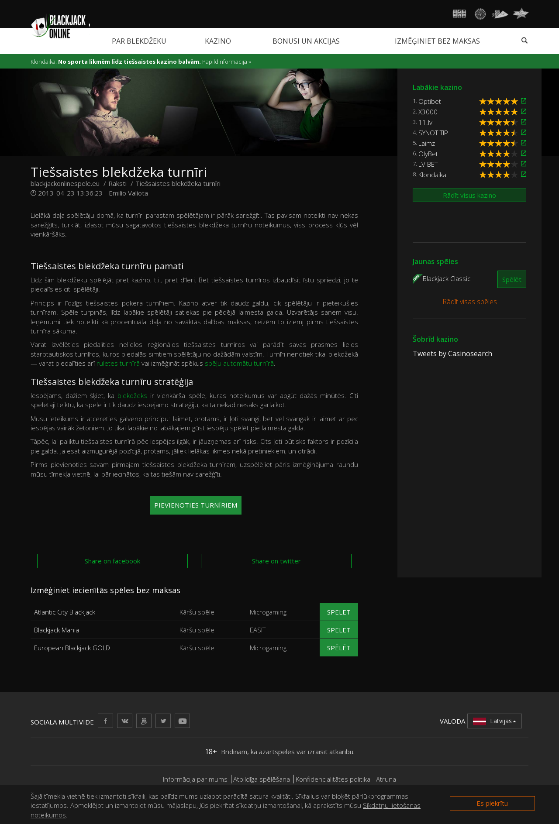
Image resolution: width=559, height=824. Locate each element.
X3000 (428, 112)
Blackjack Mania (56, 629)
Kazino (218, 41)
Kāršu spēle (196, 612)
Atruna (386, 779)
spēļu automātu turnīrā (239, 363)
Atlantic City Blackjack (64, 612)
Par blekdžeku (139, 41)
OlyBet (428, 154)
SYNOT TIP (433, 133)
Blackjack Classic (446, 278)
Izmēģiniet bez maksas (437, 41)
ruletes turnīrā (118, 363)
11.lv (425, 122)
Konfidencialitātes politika (333, 779)
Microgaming (268, 612)
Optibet (429, 101)
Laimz (426, 143)
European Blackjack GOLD (72, 647)
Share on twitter (276, 560)
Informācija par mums (195, 779)
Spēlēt (339, 612)
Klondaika (432, 175)
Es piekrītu (492, 803)
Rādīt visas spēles (469, 301)
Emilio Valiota (128, 193)
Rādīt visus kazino (469, 195)
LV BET (428, 164)
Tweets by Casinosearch (452, 353)
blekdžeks (132, 395)
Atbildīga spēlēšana (261, 779)
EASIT (258, 629)
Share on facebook (112, 560)
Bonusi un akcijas (306, 41)
